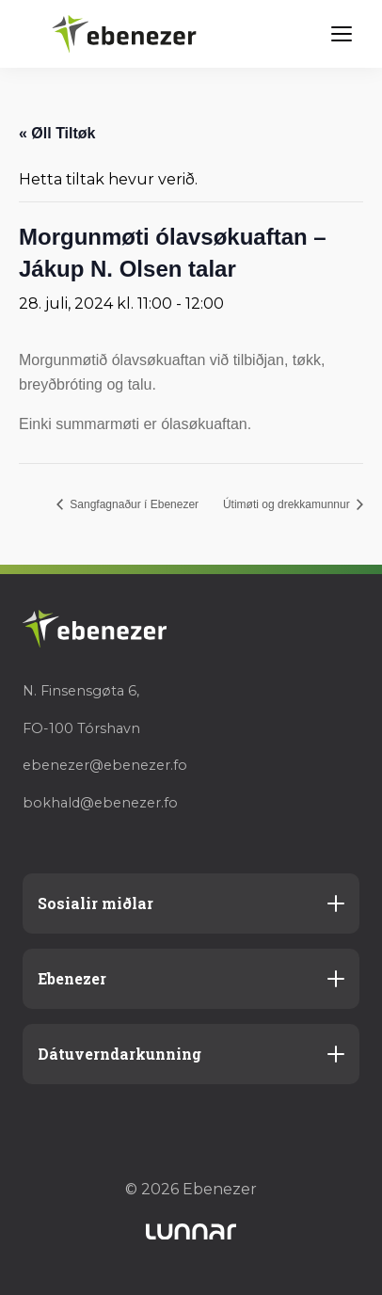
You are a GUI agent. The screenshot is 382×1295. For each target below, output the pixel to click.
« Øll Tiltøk (57, 133)
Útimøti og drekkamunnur (288, 504)
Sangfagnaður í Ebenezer (133, 504)
